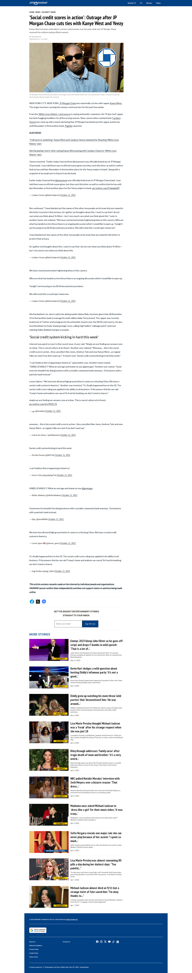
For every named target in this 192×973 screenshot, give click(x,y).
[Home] (38, 3)
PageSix (68, 125)
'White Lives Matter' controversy (54, 114)
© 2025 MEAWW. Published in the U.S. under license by (47, 919)
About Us (32, 942)
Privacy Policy (34, 949)
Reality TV (132, 3)
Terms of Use (33, 957)
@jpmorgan (87, 488)
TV (141, 3)
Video (158, 3)
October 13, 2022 (56, 519)
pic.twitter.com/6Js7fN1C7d (43, 404)
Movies (149, 3)
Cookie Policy (33, 953)
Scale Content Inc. (72, 919)
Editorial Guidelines (35, 945)
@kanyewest (61, 180)
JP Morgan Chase (67, 103)
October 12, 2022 (68, 195)
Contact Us (66, 942)
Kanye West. (115, 103)
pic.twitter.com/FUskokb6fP (106, 188)
